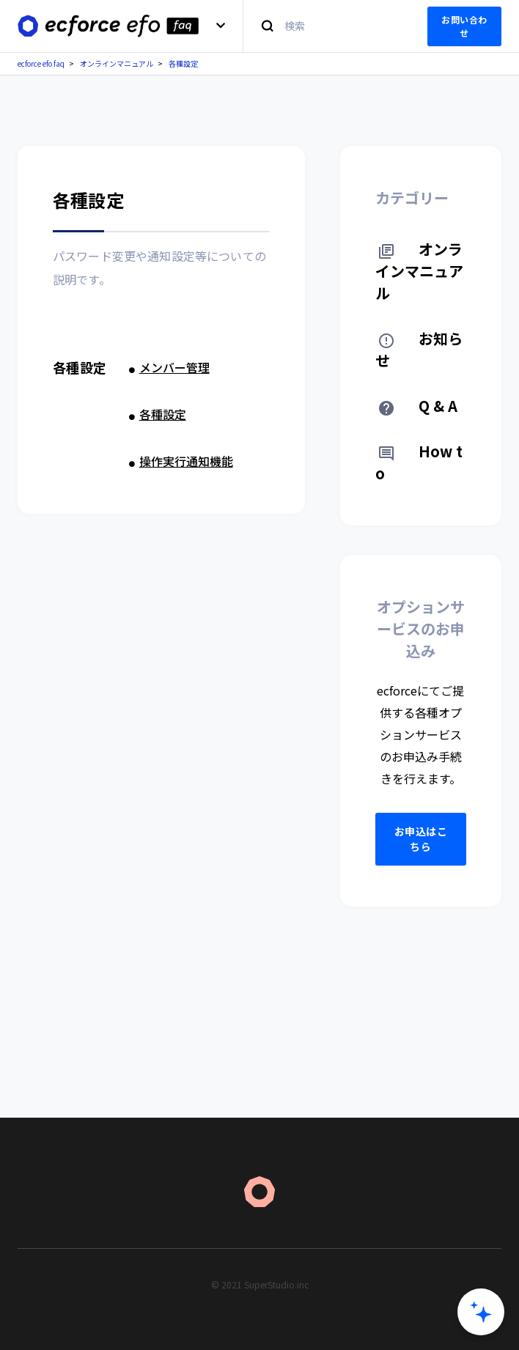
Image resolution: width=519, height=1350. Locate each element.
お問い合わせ (464, 26)
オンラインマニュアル (116, 63)
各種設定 (183, 63)
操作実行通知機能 (186, 461)
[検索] (326, 26)
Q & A (418, 405)
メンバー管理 (174, 367)
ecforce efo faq (41, 63)
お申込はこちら (421, 839)
